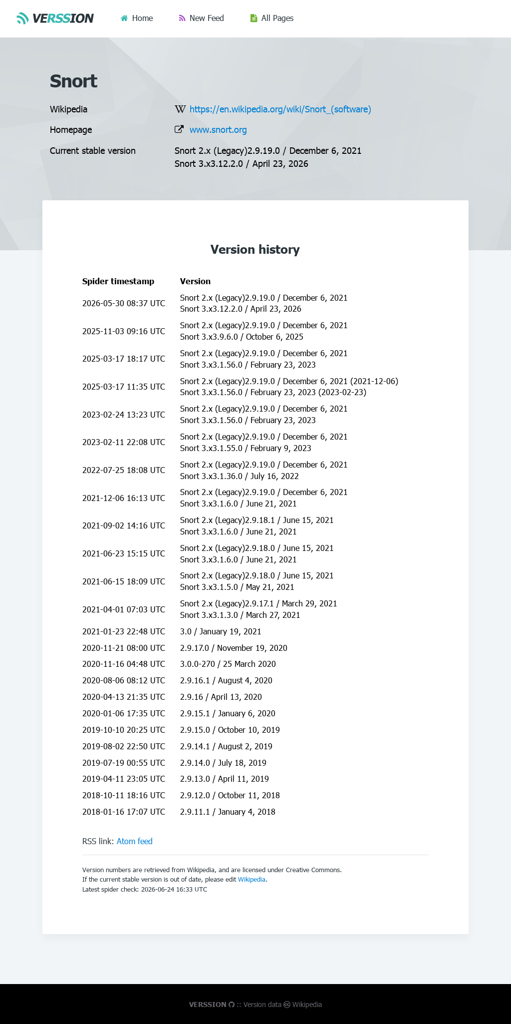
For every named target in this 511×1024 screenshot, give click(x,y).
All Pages (277, 17)
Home (142, 17)
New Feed (207, 17)
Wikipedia (251, 879)
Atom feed (135, 841)
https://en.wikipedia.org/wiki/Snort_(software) (280, 108)
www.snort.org (218, 129)
